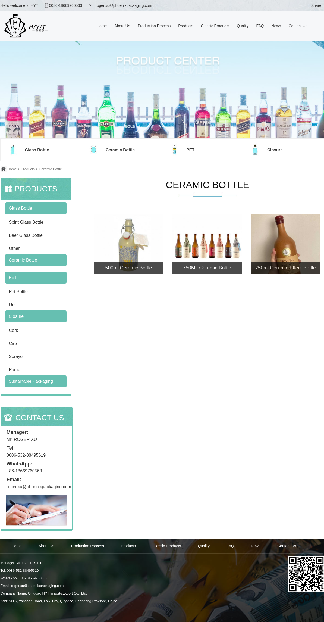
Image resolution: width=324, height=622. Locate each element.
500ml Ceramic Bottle (128, 267)
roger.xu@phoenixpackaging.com (123, 5)
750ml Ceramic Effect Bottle (285, 267)
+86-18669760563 (24, 471)
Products (28, 169)
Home (12, 169)
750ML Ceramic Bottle (207, 267)
